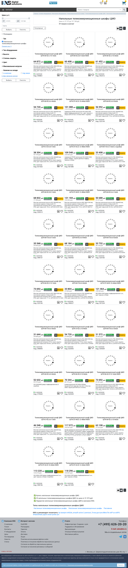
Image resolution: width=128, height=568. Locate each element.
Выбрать (9, 29)
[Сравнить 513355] (120, 393)
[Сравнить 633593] (89, 348)
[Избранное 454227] (92, 120)
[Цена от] (10, 21)
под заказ (26, 73)
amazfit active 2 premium (82, 513)
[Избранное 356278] (124, 438)
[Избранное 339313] (61, 211)
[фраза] (16, 25)
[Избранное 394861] (61, 75)
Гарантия (24, 529)
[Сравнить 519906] (89, 75)
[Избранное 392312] (124, 75)
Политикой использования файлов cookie (80, 565)
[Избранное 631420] (61, 166)
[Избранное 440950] (92, 257)
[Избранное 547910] (92, 211)
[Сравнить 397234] (120, 302)
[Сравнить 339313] (58, 211)
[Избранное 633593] (92, 348)
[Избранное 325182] (124, 166)
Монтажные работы (71, 534)
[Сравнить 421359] (89, 484)
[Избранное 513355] (124, 393)
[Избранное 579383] (92, 438)
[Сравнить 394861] (58, 75)
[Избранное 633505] (61, 438)
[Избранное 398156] (61, 484)
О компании (8, 524)
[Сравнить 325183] (120, 257)
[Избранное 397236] (61, 120)
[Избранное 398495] (61, 348)
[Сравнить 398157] (58, 257)
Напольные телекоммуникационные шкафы (14, 42)
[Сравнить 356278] (120, 439)
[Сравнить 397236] (58, 120)
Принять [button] (121, 565)
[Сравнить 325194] (120, 120)
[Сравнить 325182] (120, 166)
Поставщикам (9, 537)
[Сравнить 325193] (120, 211)
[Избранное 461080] (92, 166)
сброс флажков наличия (10, 76)
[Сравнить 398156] (58, 484)
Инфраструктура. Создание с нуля (76, 524)
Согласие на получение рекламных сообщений (37, 547)
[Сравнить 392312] (120, 75)
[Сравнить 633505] (58, 439)
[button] (117, 28)
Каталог (7, 10)
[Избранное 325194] (124, 120)
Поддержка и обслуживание (74, 527)
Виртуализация (70, 529)
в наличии (7, 73)
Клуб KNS (24, 524)
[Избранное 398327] (92, 302)
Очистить (23, 29)
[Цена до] (25, 21)
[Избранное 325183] (124, 257)
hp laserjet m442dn (65, 513)
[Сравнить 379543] (58, 393)
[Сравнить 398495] (58, 348)
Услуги (6, 527)
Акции (23, 537)
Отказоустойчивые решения (74, 532)
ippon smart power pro (51, 514)
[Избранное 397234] (124, 302)
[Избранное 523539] (92, 393)
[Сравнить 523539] (89, 393)
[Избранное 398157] (61, 257)
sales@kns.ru (121, 529)
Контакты (7, 529)
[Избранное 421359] (92, 484)
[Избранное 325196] (61, 302)
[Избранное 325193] (124, 211)
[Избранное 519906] (92, 75)
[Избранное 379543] (61, 393)
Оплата (23, 532)
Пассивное (108, 508)
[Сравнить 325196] (58, 302)
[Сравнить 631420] (58, 166)
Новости (7, 539)
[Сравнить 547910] (89, 211)
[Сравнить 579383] (89, 439)
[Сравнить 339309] (120, 348)
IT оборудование (10, 532)
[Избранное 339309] (124, 348)
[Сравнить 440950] (89, 257)
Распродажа (8, 34)
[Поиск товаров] (99, 10)
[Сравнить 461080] (89, 166)
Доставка (24, 534)
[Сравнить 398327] (89, 302)
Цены (6, 534)
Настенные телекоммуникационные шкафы (50, 508)
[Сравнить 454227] (89, 120)
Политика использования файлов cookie (34, 539)
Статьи (6, 542)
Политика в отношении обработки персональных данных (40, 542)
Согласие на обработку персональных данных (36, 544)
